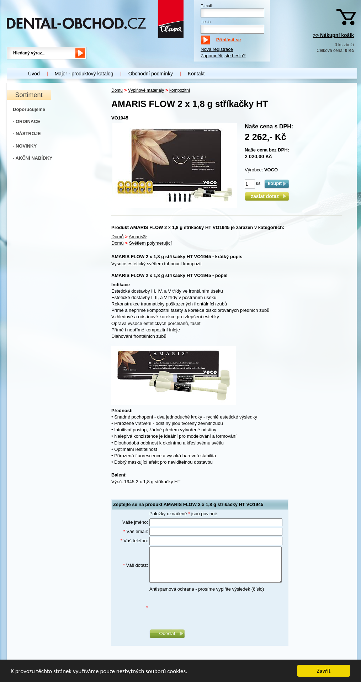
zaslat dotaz (267, 196)
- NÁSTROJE (27, 133)
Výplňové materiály (146, 90)
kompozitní (179, 90)
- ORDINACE (26, 121)
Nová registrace (217, 49)
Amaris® (138, 236)
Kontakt (196, 73)
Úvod (34, 73)
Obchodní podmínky (150, 73)
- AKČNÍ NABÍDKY (32, 158)
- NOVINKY (25, 146)
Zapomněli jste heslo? (223, 55)
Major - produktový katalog (84, 73)
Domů (117, 90)
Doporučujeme (29, 109)
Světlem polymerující (150, 243)
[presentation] (203, 608)
